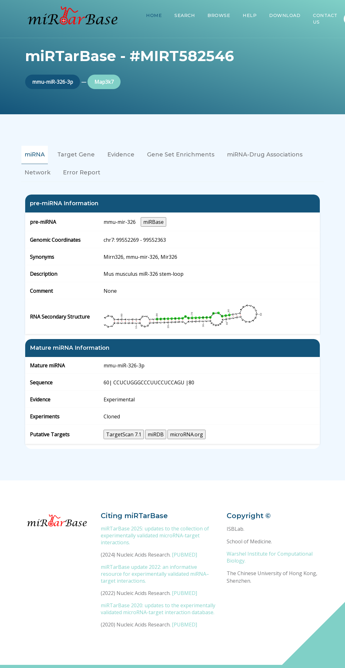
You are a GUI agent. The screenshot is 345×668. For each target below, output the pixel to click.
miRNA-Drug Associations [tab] (265, 154)
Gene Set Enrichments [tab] (180, 154)
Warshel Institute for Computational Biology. (270, 557)
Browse (218, 15)
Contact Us (325, 19)
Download (284, 15)
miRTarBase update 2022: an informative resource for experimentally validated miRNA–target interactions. (155, 573)
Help (250, 15)
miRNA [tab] (35, 154)
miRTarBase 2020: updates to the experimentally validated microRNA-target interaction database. (158, 609)
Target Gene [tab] (76, 154)
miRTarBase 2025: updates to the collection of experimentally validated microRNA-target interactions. (155, 535)
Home (154, 15)
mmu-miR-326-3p (52, 81)
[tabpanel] (172, 322)
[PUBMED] (184, 554)
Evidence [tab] (120, 154)
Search (184, 15)
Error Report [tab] (81, 172)
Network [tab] (37, 172)
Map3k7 (104, 81)
